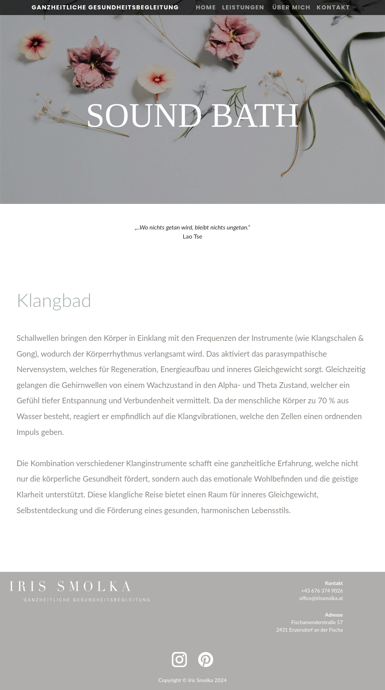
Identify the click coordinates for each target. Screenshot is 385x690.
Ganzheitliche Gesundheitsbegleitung (105, 7)
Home (206, 7)
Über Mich (291, 7)
